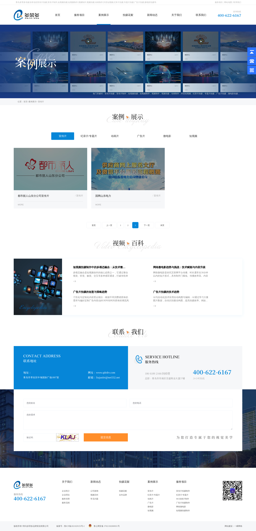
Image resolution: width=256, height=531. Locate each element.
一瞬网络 (238, 526)
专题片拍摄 (209, 93)
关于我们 (176, 15)
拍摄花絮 (128, 15)
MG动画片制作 (182, 499)
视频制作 (156, 93)
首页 (57, 15)
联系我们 (237, 2)
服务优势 (66, 499)
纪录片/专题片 (154, 495)
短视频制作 (145, 93)
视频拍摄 (165, 93)
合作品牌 (123, 495)
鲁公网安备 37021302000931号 (107, 526)
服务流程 (66, 503)
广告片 (150, 503)
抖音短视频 (186, 93)
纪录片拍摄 (198, 93)
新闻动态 (152, 15)
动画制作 (175, 93)
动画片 (150, 499)
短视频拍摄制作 (183, 510)
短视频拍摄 (133, 93)
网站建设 (228, 526)
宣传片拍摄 (109, 93)
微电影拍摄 (233, 93)
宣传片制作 (121, 93)
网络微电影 (181, 507)
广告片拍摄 (221, 93)
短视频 (150, 510)
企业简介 (66, 491)
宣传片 (150, 491)
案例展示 (103, 15)
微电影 (150, 507)
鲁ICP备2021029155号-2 (74, 526)
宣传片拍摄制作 (183, 491)
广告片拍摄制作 (183, 503)
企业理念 (66, 495)
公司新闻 (94, 491)
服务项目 (219, 2)
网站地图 (228, 2)
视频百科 (94, 495)
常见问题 (94, 499)
